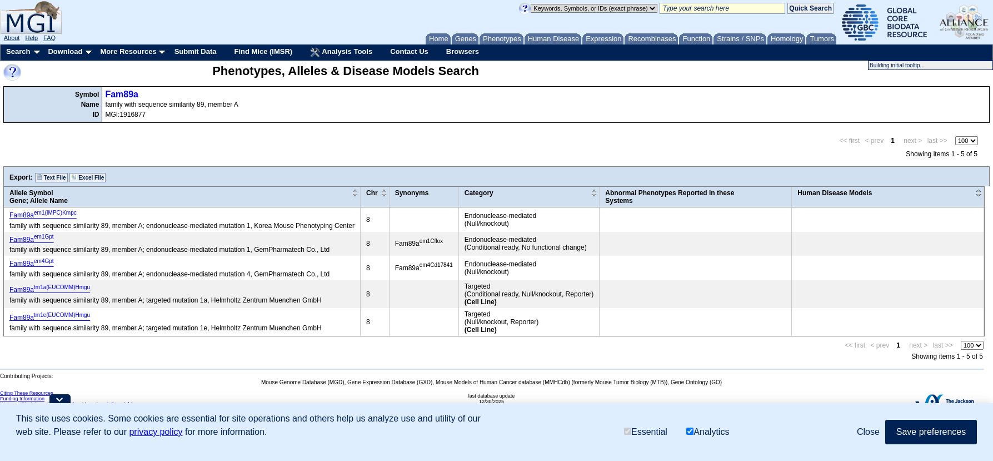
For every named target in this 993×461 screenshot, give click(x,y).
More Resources (128, 51)
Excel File (87, 177)
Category (479, 193)
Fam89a (121, 94)
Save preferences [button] (931, 432)
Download (65, 51)
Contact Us (409, 51)
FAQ (49, 37)
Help (31, 37)
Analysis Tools (341, 52)
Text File (51, 177)
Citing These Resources (26, 393)
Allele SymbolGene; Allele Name (38, 197)
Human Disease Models (834, 193)
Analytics (707, 432)
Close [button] (868, 432)
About (12, 37)
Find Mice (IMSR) (263, 51)
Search (18, 51)
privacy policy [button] (155, 432)
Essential (645, 432)
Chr (372, 193)
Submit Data (195, 51)
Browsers (462, 51)
